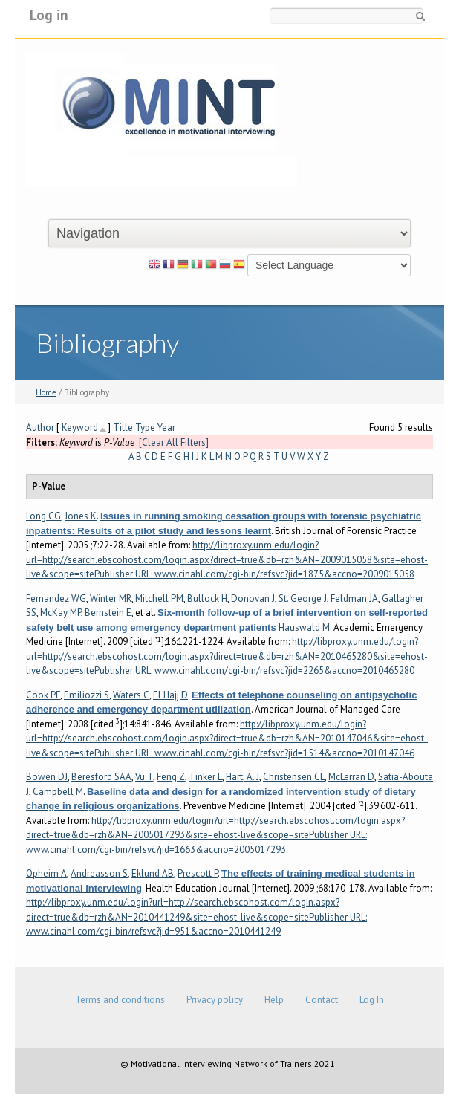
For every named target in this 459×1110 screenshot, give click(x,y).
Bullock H (207, 598)
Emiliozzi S (86, 695)
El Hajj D (170, 695)
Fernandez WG (56, 598)
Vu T (144, 776)
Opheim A (46, 873)
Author (40, 427)
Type (145, 427)
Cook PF (43, 695)
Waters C (131, 695)
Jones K (81, 516)
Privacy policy (214, 999)
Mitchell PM (159, 598)
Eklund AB (152, 873)
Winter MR (110, 598)
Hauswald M (304, 627)
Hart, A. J (242, 776)
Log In (371, 999)
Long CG (43, 516)
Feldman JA (354, 598)
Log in (49, 14)
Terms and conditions (120, 999)
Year (166, 427)
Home (46, 392)
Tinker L (205, 776)
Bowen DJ (47, 776)
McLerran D (351, 776)
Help (274, 999)
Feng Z (171, 776)
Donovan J (253, 598)
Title (123, 427)
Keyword (80, 427)
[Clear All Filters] (174, 442)
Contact (321, 999)
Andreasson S (99, 873)
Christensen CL (294, 776)
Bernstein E (108, 612)
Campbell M (58, 791)
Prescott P (198, 873)
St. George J (303, 598)
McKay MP (60, 612)
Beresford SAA (101, 776)
